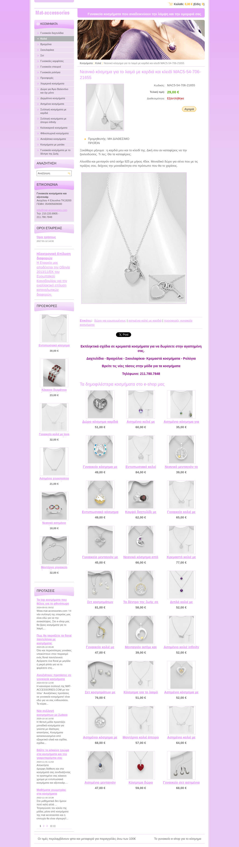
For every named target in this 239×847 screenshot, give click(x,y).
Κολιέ (98, 63)
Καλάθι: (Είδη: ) (189, 4)
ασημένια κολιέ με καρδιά (145, 320)
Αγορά (189, 109)
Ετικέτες (85, 320)
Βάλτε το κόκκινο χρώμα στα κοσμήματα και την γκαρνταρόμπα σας (53, 754)
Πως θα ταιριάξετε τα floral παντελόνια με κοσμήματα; (54, 639)
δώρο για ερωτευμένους (110, 320)
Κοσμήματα (86, 63)
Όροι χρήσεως (46, 237)
